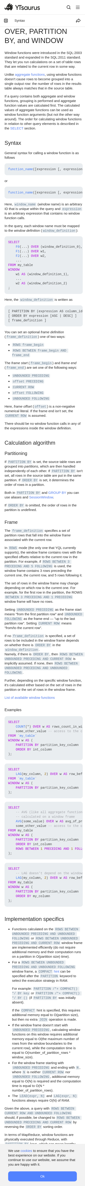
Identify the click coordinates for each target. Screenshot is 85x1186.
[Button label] (78, 7)
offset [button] (40, 407)
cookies (26, 1151)
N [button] (77, 1068)
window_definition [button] (59, 231)
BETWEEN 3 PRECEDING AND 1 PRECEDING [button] (38, 597)
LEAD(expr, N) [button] (32, 1096)
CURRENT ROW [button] (23, 387)
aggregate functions (30, 74)
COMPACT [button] (45, 972)
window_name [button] (25, 204)
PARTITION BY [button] (19, 462)
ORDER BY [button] (29, 480)
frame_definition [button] (22, 337)
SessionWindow (41, 497)
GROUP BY (57, 493)
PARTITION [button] (49, 976)
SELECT (16, 128)
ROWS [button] (13, 548)
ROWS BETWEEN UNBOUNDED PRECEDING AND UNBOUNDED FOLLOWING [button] (42, 668)
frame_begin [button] (41, 363)
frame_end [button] (15, 368)
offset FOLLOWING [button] (28, 393)
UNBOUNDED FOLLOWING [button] (31, 399)
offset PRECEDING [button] (28, 381)
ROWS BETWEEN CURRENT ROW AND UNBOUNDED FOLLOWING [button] (40, 1111)
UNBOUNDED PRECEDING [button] (31, 376)
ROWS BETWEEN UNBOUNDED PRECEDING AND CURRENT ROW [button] (43, 1120)
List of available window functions (30, 697)
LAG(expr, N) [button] (65, 1096)
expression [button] (71, 209)
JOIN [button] (43, 1020)
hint (56, 971)
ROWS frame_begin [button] (28, 345)
